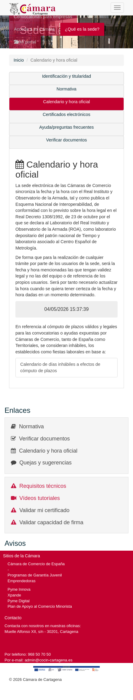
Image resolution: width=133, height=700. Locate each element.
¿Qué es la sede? (82, 29)
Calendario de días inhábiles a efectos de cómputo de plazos (60, 367)
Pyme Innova (19, 589)
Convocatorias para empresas (43, 16)
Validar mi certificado (44, 510)
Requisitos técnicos (42, 486)
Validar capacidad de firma (51, 522)
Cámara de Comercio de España (36, 564)
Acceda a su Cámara (34, 29)
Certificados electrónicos (66, 114)
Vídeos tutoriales (39, 498)
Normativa (66, 89)
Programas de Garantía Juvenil (35, 575)
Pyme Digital (19, 601)
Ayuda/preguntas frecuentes (66, 127)
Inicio (19, 60)
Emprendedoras (21, 581)
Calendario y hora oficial (66, 101)
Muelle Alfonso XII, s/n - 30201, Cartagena (41, 631)
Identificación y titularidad (66, 76)
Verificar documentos (66, 140)
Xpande (14, 595)
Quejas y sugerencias (45, 463)
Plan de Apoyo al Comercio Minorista (40, 606)
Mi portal (25, 41)
